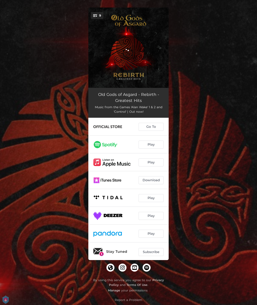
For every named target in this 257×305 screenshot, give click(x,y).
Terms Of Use (137, 285)
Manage (114, 290)
